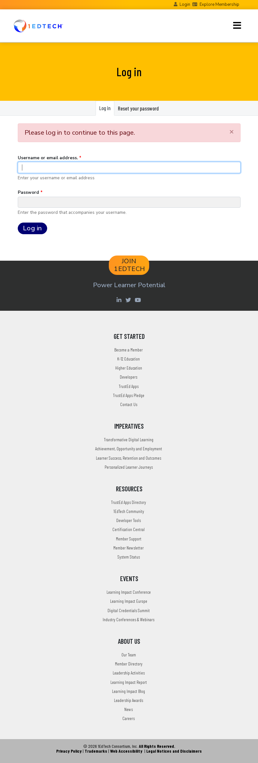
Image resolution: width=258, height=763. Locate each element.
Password (28, 192)
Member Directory (128, 663)
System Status (129, 556)
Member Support (128, 538)
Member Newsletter (128, 547)
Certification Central (128, 529)
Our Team (128, 654)
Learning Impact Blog (128, 691)
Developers (128, 377)
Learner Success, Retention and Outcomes (128, 458)
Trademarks (96, 751)
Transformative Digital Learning (128, 439)
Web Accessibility (126, 751)
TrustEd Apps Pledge (128, 395)
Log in (106, 110)
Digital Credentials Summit (129, 610)
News (128, 709)
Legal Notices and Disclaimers (174, 751)
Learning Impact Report (128, 682)
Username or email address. (48, 158)
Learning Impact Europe (128, 601)
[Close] (231, 131)
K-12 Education (128, 358)
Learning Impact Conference (129, 592)
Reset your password (138, 108)
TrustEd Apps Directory (128, 502)
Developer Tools (128, 520)
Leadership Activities (129, 672)
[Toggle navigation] (237, 25)
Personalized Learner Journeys (129, 467)
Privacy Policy (69, 751)
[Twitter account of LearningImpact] (129, 300)
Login (185, 4)
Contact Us (128, 404)
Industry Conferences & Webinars (128, 619)
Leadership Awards (128, 700)
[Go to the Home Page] (38, 25)
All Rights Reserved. (157, 746)
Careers (128, 718)
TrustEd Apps (129, 386)
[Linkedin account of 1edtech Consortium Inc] (120, 300)
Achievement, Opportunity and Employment (128, 448)
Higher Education (128, 368)
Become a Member (128, 349)
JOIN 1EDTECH (129, 265)
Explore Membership (219, 4)
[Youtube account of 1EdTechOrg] (138, 300)
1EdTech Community (128, 511)
